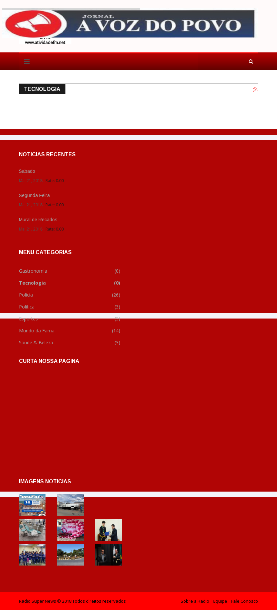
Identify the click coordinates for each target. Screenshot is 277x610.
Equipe (220, 601)
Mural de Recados (38, 219)
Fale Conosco (244, 601)
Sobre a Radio (195, 601)
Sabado (27, 171)
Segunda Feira (34, 195)
